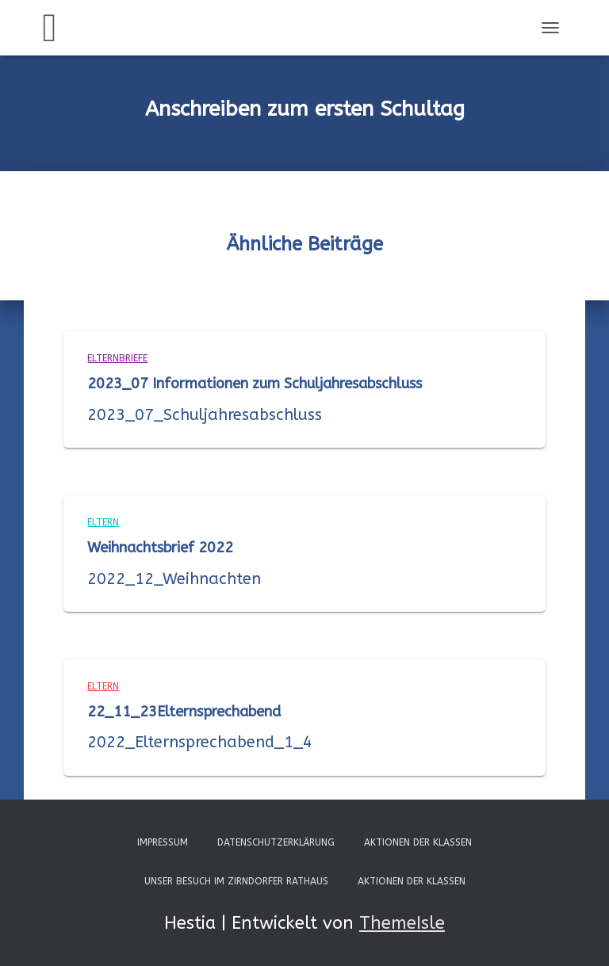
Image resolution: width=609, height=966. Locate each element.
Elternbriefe (117, 358)
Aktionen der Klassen (418, 842)
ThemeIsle (402, 923)
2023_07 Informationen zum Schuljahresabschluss (254, 383)
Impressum (162, 842)
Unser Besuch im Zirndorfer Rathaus (236, 881)
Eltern (103, 522)
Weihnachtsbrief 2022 (160, 547)
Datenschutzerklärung (276, 842)
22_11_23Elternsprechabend (184, 711)
